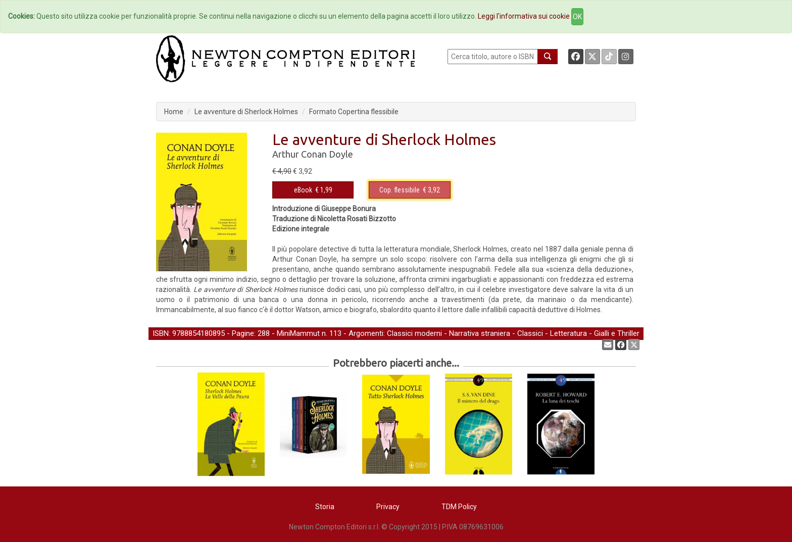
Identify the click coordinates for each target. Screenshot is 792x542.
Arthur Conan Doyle (312, 154)
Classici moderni (414, 333)
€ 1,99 (313, 190)
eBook (303, 190)
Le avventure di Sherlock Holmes (246, 112)
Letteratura (568, 333)
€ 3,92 (409, 190)
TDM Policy (459, 507)
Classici (530, 333)
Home (173, 112)
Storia (324, 507)
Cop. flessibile (399, 190)
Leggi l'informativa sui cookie (524, 16)
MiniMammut (298, 333)
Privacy (388, 507)
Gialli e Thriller (616, 333)
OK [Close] (577, 17)
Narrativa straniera (479, 333)
